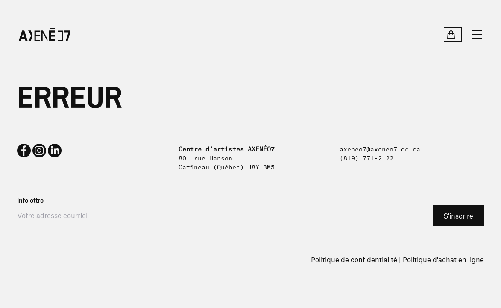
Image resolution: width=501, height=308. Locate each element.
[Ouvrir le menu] (477, 34)
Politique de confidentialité (354, 259)
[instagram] (39, 150)
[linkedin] (55, 150)
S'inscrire (458, 215)
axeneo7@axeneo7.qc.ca (380, 148)
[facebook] (24, 150)
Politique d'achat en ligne (443, 259)
